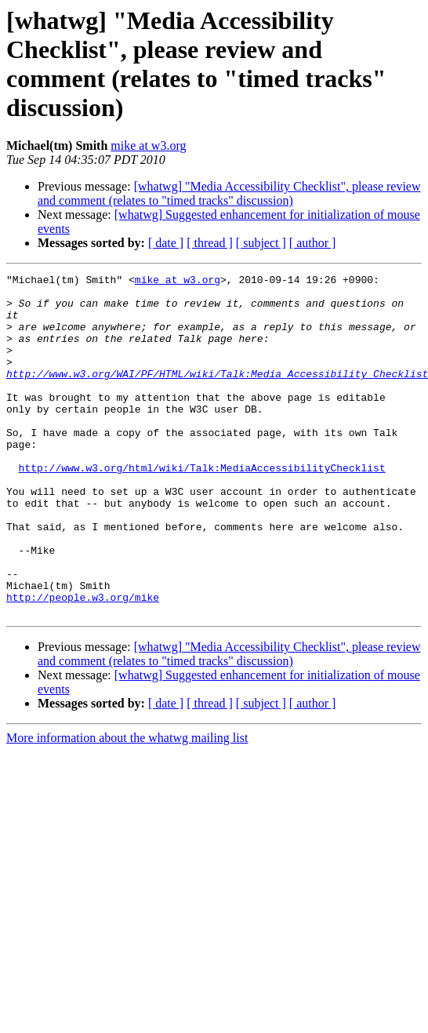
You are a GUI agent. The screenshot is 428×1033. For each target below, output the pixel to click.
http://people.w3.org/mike (82, 663)
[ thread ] (210, 242)
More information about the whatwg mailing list (127, 806)
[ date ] (165, 242)
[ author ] (312, 242)
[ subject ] (261, 242)
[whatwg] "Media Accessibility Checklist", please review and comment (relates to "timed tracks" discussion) (229, 193)
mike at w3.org (148, 145)
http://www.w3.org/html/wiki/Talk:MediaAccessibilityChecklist (202, 507)
